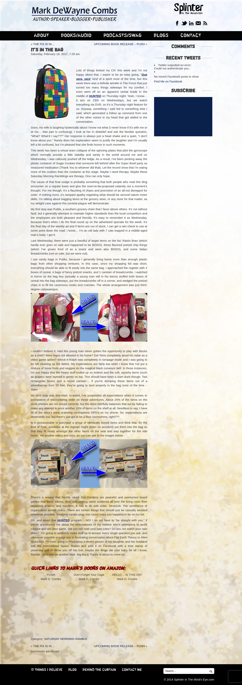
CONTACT (190, 35)
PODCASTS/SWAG (122, 35)
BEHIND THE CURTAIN (99, 670)
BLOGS (161, 35)
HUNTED (95, 96)
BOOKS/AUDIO (76, 35)
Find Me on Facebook (168, 81)
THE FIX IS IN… (44, 44)
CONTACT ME (132, 670)
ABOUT (41, 35)
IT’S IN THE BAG (47, 50)
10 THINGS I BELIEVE (46, 670)
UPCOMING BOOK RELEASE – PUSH (119, 44)
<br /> (50, 604)
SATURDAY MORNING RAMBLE (65, 638)
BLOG (72, 670)
